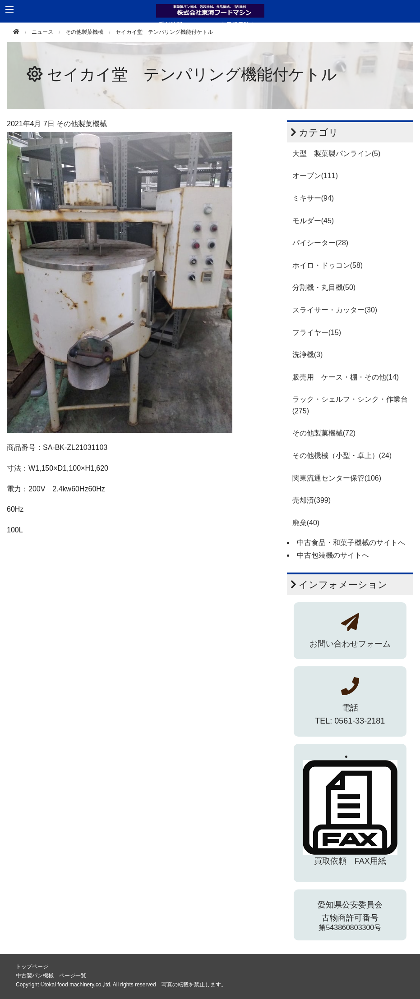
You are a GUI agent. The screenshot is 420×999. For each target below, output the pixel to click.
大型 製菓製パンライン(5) (336, 153)
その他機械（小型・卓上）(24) (342, 455)
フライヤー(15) (316, 332)
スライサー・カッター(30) (334, 310)
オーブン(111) (315, 175)
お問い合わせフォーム (350, 643)
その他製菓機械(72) (323, 433)
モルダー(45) (313, 221)
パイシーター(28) (320, 243)
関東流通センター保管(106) (336, 478)
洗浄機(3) (307, 354)
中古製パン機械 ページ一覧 (51, 975)
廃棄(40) (305, 523)
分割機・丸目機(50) (323, 287)
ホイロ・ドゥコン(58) (327, 265)
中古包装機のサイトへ (333, 555)
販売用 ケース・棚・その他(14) (345, 377)
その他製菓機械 (84, 32)
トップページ (32, 966)
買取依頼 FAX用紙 (350, 861)
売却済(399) (311, 500)
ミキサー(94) (313, 198)
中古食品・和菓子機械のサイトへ (351, 542)
